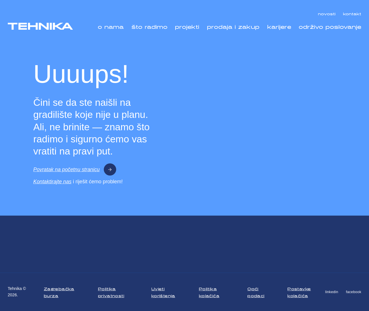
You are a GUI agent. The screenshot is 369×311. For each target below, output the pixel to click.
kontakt (352, 13)
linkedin (331, 292)
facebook (353, 292)
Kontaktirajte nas (52, 181)
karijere (279, 25)
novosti (327, 13)
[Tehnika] (40, 26)
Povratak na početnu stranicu (74, 169)
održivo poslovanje (330, 25)
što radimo (149, 25)
